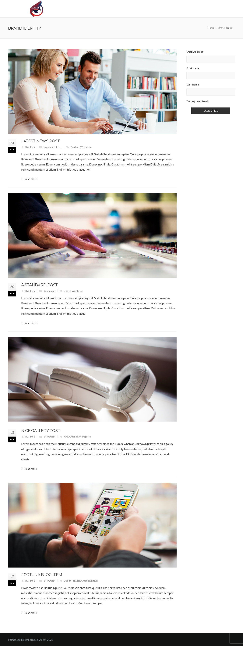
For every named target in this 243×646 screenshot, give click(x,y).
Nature (94, 580)
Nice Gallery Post (40, 430)
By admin (30, 147)
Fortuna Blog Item (41, 574)
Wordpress (86, 147)
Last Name (192, 84)
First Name (192, 68)
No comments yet (53, 147)
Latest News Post (40, 141)
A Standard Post (39, 285)
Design (67, 290)
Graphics (74, 147)
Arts (66, 436)
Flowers (76, 580)
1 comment (49, 290)
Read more (31, 178)
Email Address (195, 51)
